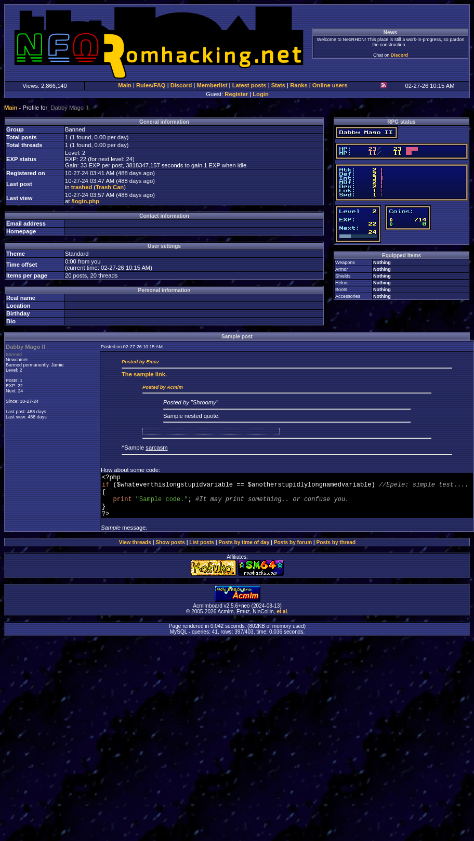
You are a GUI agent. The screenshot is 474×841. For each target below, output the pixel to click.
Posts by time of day (243, 552)
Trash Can (110, 187)
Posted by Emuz (140, 361)
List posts (201, 552)
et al (281, 621)
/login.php (85, 201)
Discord (399, 55)
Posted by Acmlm (162, 387)
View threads (135, 552)
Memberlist (211, 85)
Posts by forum (293, 552)
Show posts (170, 552)
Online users (330, 85)
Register (236, 94)
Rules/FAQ (151, 85)
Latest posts (249, 85)
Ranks (299, 85)
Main (124, 85)
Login (260, 94)
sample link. (144, 374)
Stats (278, 85)
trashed (81, 187)
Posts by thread (336, 552)
